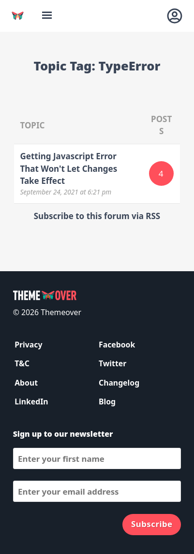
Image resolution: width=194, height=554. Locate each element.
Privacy (28, 344)
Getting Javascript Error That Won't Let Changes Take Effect (68, 168)
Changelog (119, 382)
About (26, 382)
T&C (22, 363)
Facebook (117, 344)
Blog (107, 401)
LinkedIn (31, 401)
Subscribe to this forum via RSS (97, 216)
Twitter (112, 363)
